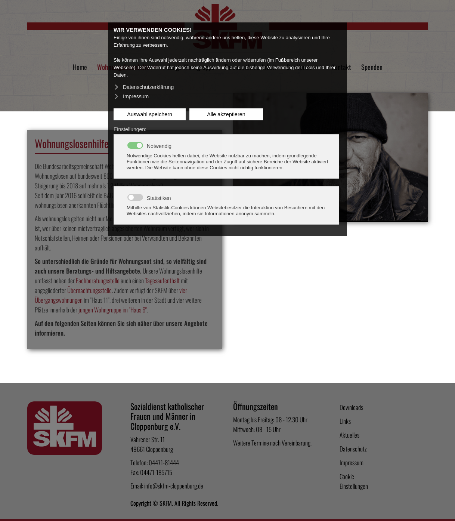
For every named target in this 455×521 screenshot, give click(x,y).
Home (80, 67)
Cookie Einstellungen (354, 481)
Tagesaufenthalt (162, 280)
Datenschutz (353, 448)
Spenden (372, 67)
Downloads (351, 407)
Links (345, 421)
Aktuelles (349, 435)
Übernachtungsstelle (89, 290)
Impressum (351, 462)
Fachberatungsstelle (98, 280)
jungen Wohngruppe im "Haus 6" (112, 309)
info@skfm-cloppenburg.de (173, 485)
